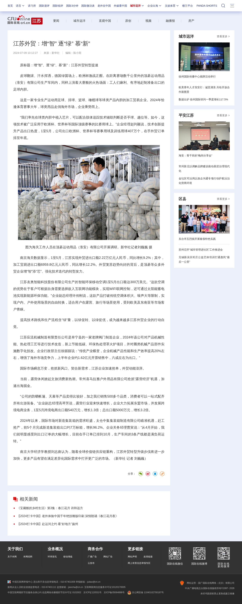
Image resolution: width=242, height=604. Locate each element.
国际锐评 (58, 5)
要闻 (56, 20)
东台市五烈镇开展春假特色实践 (197, 238)
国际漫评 (44, 5)
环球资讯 (52, 556)
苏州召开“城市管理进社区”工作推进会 (201, 249)
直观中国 (105, 20)
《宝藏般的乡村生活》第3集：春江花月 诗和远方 (50, 508)
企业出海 (154, 5)
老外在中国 (104, 5)
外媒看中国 (120, 5)
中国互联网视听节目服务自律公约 (25, 592)
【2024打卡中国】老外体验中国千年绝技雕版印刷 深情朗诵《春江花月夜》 (67, 516)
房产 (191, 20)
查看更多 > (223, 36)
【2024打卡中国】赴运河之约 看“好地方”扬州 (47, 524)
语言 (20, 5)
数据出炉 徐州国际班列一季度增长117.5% (203, 99)
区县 (182, 199)
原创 (128, 20)
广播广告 (92, 556)
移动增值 (67, 556)
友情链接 (148, 556)
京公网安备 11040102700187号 (145, 592)
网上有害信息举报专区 (139, 563)
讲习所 (32, 5)
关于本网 (12, 556)
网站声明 (132, 556)
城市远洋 (137, 5)
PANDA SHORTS (207, 5)
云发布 (91, 563)
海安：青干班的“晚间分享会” (195, 155)
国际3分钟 (72, 5)
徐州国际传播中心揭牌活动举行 (197, 76)
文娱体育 (172, 5)
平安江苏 (186, 115)
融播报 (170, 20)
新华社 (56, 52)
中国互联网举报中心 (20, 582)
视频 (148, 20)
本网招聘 (27, 556)
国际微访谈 (88, 5)
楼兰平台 (187, 5)
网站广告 (107, 556)
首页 (10, 5)
